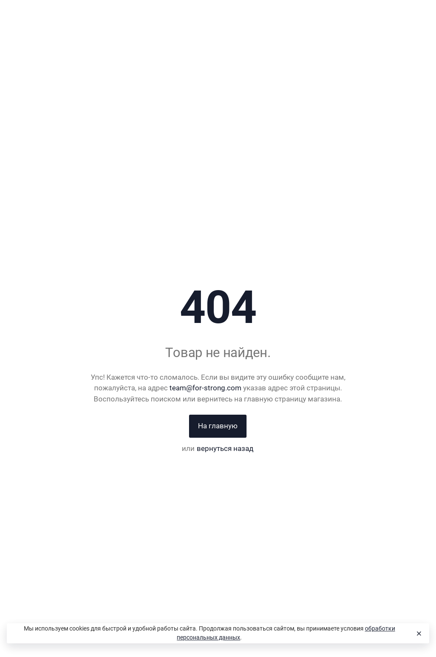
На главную (218, 426)
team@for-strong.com (205, 388)
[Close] (418, 633)
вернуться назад (225, 448)
